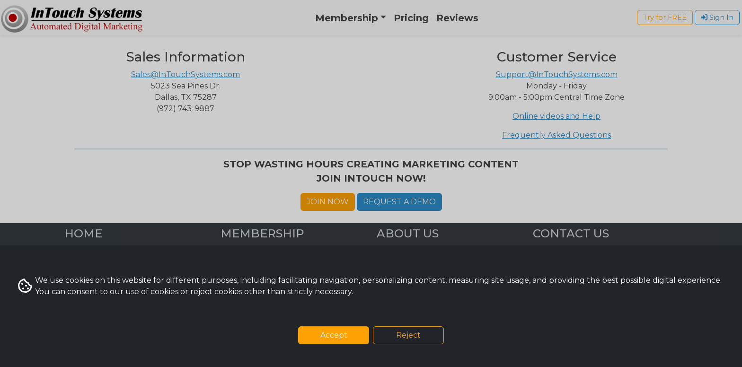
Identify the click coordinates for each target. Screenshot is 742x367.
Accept (333, 335)
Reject (408, 335)
